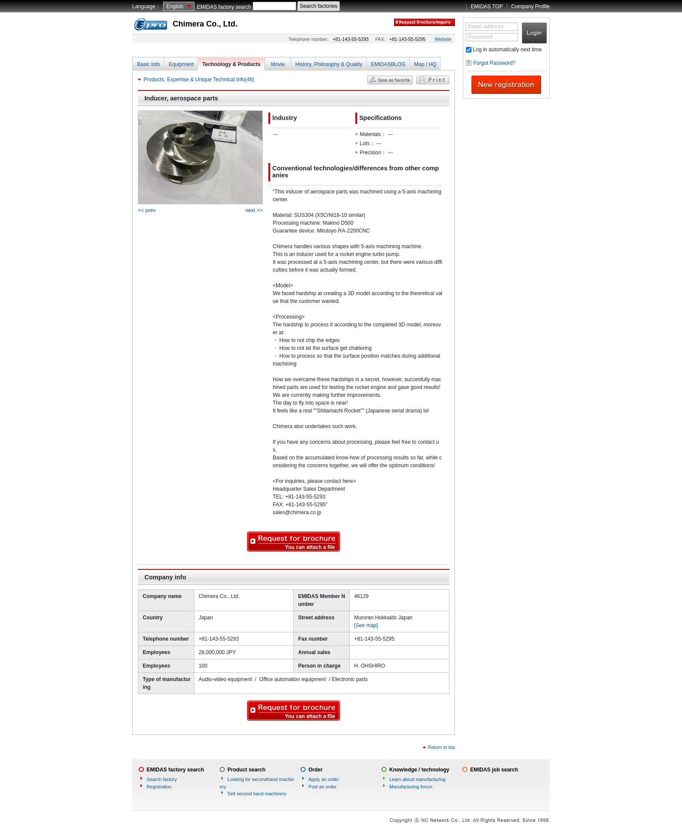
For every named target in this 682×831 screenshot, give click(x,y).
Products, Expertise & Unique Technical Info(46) (199, 79)
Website (443, 39)
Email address (485, 26)
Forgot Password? (494, 63)
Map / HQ (425, 64)
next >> (254, 210)
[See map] (366, 625)
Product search (246, 770)
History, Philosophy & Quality (328, 64)
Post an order (322, 786)
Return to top (441, 747)
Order (315, 770)
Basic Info (148, 64)
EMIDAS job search (494, 770)
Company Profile (530, 6)
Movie (278, 64)
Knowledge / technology (419, 770)
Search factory (162, 779)
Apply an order (323, 779)
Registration (159, 786)
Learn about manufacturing (417, 779)
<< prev (147, 210)
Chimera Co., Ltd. (205, 24)
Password (480, 37)
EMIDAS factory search (224, 7)
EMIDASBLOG (388, 64)
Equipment (181, 64)
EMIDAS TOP (487, 6)
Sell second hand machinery (257, 793)
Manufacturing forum (410, 786)
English (174, 6)
